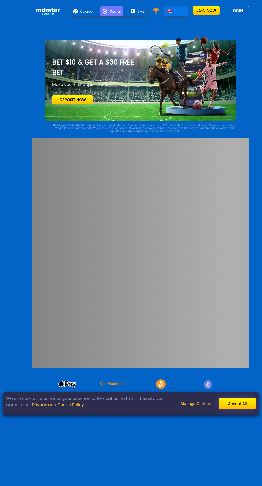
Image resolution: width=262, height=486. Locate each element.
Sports (112, 11)
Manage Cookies (196, 403)
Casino (82, 11)
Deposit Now (73, 99)
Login (237, 10)
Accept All (237, 403)
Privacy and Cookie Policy (58, 405)
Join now (206, 10)
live (138, 11)
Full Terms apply (170, 131)
